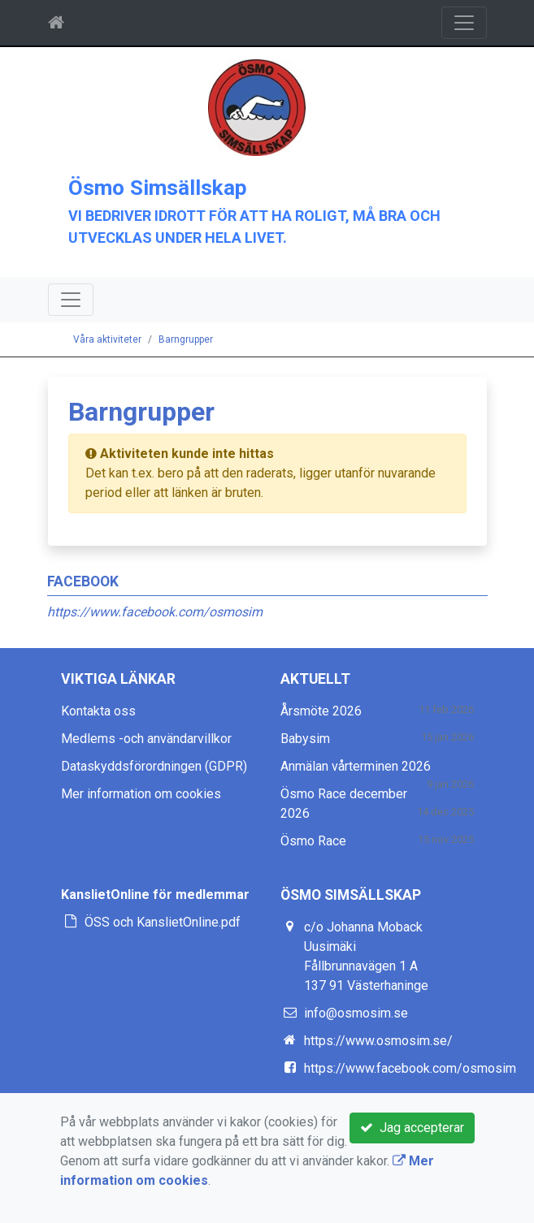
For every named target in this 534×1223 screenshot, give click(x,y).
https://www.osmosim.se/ (378, 1040)
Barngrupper (185, 339)
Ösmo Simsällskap (157, 187)
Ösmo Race (313, 841)
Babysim (305, 738)
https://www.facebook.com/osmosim (155, 612)
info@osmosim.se (356, 1013)
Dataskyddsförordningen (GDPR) (154, 766)
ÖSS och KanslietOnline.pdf (163, 922)
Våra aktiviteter (107, 339)
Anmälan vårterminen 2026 (355, 766)
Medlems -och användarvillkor (146, 738)
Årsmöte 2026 (321, 711)
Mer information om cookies (141, 794)
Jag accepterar (412, 1127)
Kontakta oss (98, 711)
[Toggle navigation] (464, 22)
